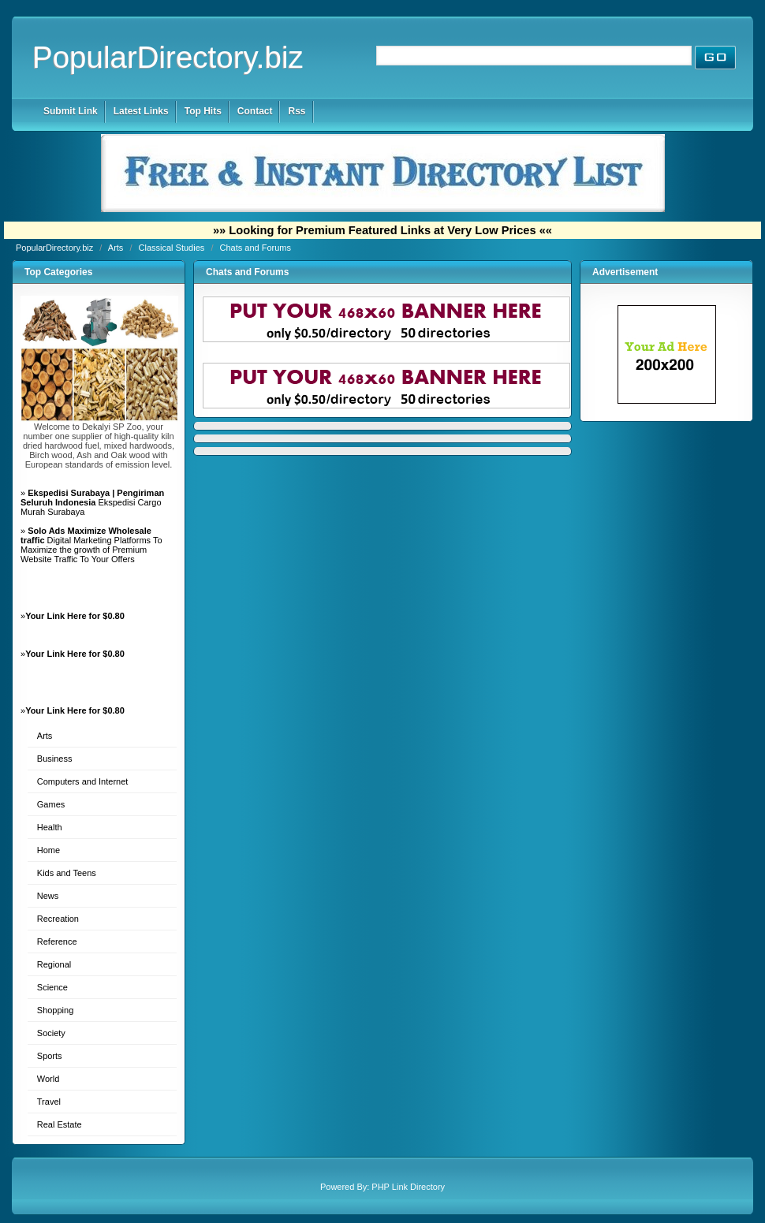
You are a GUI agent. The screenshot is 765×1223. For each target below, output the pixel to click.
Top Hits (203, 111)
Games (51, 804)
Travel (49, 1101)
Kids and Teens (66, 873)
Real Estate (59, 1124)
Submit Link (70, 111)
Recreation (58, 918)
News (48, 895)
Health (49, 827)
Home (48, 850)
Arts (117, 247)
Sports (49, 1056)
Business (55, 758)
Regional (54, 964)
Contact (255, 111)
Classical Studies (173, 247)
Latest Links (141, 111)
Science (52, 987)
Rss (296, 111)
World (48, 1078)
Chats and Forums (255, 247)
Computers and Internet (83, 781)
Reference (57, 941)
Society (51, 1033)
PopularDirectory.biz (168, 57)
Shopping (55, 1010)
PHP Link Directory (408, 1186)
